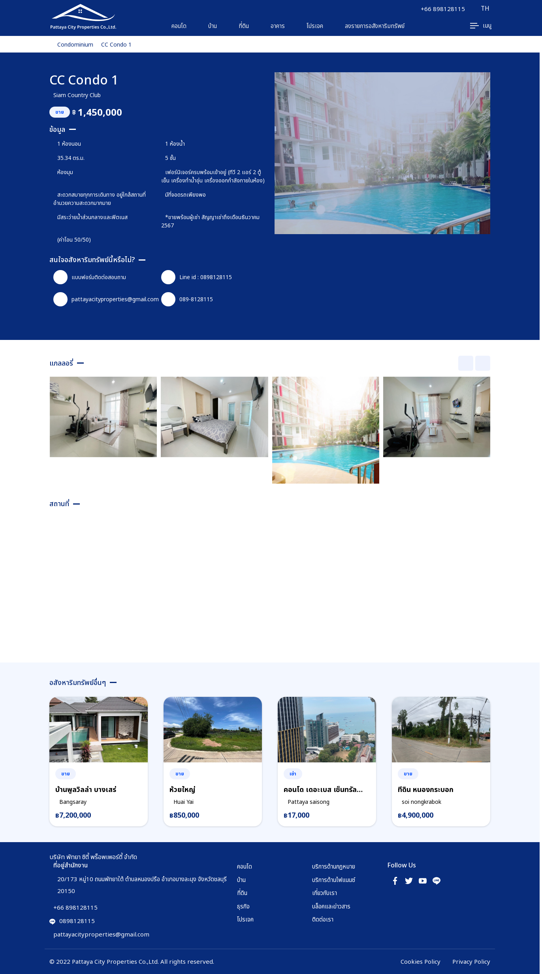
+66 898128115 (442, 9)
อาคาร (278, 26)
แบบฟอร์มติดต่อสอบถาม (89, 277)
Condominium (75, 44)
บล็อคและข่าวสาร (331, 906)
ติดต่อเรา (322, 919)
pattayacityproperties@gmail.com (106, 299)
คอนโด (178, 26)
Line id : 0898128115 (196, 277)
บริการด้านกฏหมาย (333, 866)
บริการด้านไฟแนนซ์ (333, 880)
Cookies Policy (420, 961)
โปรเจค (315, 26)
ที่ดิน (244, 26)
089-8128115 (187, 299)
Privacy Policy (471, 961)
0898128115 (72, 921)
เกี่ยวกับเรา (324, 893)
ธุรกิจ (243, 906)
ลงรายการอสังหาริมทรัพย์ (375, 26)
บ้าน (212, 26)
